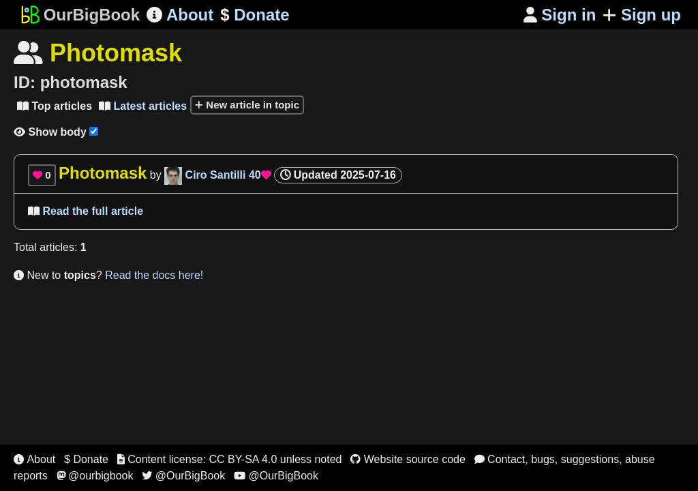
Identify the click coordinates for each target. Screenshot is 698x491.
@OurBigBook (183, 475)
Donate (254, 15)
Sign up (642, 14)
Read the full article (85, 211)
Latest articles (143, 106)
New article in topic (247, 104)
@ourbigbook (95, 475)
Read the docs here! (154, 275)
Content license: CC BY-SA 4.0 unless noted (229, 459)
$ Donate (86, 459)
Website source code (408, 459)
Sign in (560, 14)
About (180, 14)
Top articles (54, 106)
